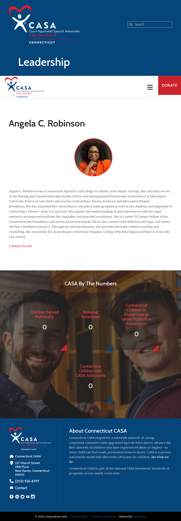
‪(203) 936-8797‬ (26, 481)
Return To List (21, 246)
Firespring (139, 516)
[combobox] (150, 24)
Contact (20, 488)
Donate (168, 87)
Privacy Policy (79, 516)
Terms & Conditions (103, 516)
